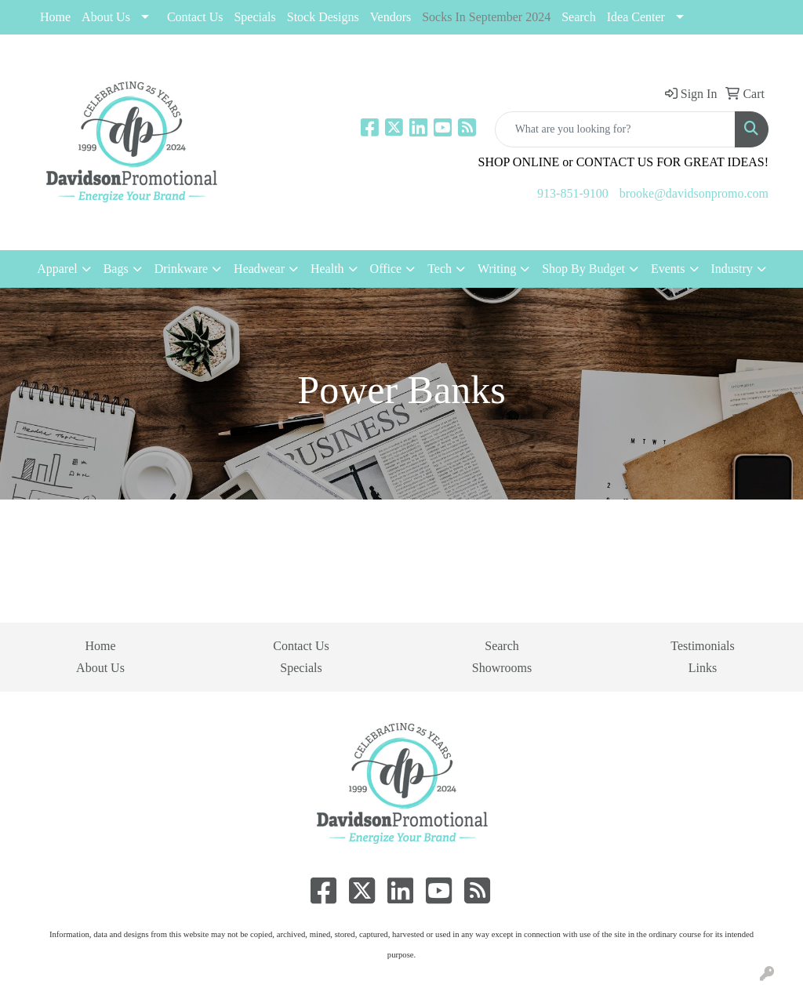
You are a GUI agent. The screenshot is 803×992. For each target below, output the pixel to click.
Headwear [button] (259, 268)
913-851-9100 (573, 193)
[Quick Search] (615, 129)
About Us (106, 17)
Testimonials (702, 645)
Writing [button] (497, 268)
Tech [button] (439, 268)
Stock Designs (323, 17)
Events (668, 268)
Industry (732, 268)
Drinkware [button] (181, 268)
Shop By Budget (583, 268)
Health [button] (327, 268)
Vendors (390, 17)
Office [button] (386, 268)
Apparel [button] (57, 268)
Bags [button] (116, 268)
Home (55, 17)
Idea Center (636, 17)
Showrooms (502, 667)
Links (703, 667)
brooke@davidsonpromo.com (694, 193)
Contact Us (195, 17)
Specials (301, 667)
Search (578, 17)
